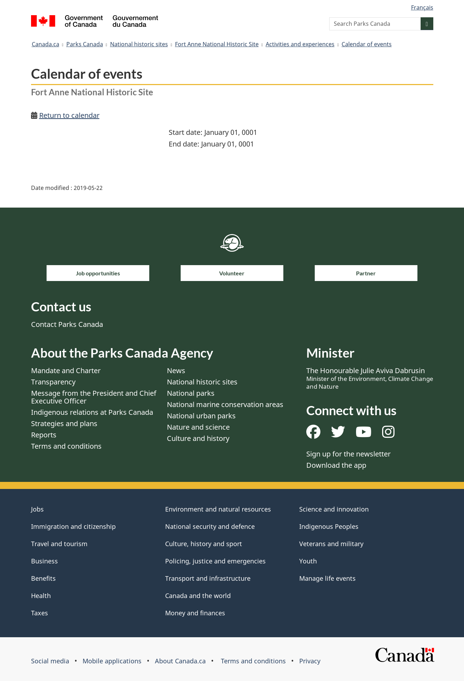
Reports (43, 435)
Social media (50, 661)
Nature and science (198, 427)
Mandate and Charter (66, 370)
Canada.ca (45, 44)
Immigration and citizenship (73, 526)
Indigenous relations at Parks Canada (92, 412)
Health (41, 595)
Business (44, 561)
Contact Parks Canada (67, 324)
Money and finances (195, 613)
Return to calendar (69, 115)
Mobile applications (112, 661)
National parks (191, 393)
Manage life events (327, 578)
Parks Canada (84, 44)
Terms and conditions (66, 446)
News (176, 370)
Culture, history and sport (203, 543)
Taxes (39, 613)
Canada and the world (198, 595)
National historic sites (139, 44)
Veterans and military (331, 543)
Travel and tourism (59, 543)
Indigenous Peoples (328, 526)
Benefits (43, 578)
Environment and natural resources (218, 509)
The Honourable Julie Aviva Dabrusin (369, 378)
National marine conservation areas (225, 404)
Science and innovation (334, 509)
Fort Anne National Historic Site (217, 44)
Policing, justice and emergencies (215, 561)
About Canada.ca (180, 661)
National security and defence (210, 526)
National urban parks (201, 415)
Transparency (53, 382)
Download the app (336, 465)
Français (422, 7)
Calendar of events (367, 44)
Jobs (37, 509)
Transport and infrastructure (208, 578)
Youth (308, 561)
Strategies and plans (64, 423)
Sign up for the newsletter (348, 454)
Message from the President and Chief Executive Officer (93, 397)
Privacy (309, 661)
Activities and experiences (300, 44)
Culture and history (198, 438)
